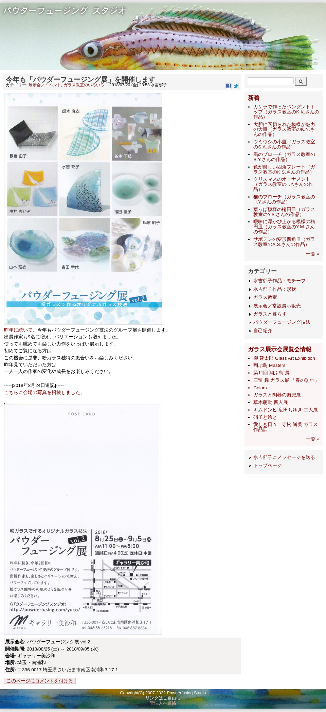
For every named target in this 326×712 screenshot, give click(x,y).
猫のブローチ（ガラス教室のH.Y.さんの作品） (284, 199)
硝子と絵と (265, 417)
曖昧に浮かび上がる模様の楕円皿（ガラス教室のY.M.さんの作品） (284, 226)
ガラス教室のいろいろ (84, 85)
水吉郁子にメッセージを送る (284, 457)
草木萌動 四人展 (270, 402)
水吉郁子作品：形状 (274, 289)
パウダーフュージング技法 (281, 322)
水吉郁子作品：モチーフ (279, 280)
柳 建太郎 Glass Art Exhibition (284, 358)
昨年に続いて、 (20, 330)
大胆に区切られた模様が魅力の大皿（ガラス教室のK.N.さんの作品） (284, 129)
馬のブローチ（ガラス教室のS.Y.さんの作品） (284, 157)
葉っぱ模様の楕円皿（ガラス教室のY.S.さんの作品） (284, 212)
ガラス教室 (265, 297)
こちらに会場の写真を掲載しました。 (44, 392)
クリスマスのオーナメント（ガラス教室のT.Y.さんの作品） (283, 184)
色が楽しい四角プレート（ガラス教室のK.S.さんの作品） (284, 169)
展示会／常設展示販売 (277, 305)
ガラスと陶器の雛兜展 (277, 394)
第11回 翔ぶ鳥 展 (271, 372)
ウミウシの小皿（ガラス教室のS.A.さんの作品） (284, 144)
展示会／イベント (45, 85)
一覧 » (312, 253)
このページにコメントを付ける (39, 680)
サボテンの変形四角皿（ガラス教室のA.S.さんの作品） (284, 242)
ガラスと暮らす (270, 314)
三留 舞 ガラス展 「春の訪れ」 (286, 380)
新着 (253, 98)
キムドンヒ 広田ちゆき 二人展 (285, 409)
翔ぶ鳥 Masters (269, 365)
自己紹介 (262, 330)
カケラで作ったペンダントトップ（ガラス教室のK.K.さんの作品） (286, 112)
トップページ (267, 465)
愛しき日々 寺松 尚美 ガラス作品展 (285, 427)
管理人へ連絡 (163, 703)
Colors (260, 387)
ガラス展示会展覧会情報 (279, 349)
